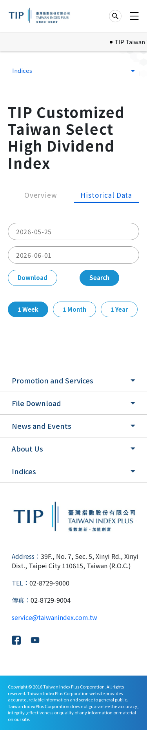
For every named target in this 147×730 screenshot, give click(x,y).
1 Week (28, 309)
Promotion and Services (52, 380)
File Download (36, 403)
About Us (27, 448)
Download (32, 277)
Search (99, 277)
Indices (24, 471)
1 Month (74, 309)
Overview (40, 195)
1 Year (119, 309)
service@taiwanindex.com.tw (54, 617)
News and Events (41, 426)
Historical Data (106, 195)
